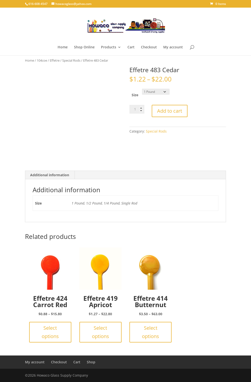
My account (173, 47)
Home (63, 47)
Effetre (55, 60)
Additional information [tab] (49, 175)
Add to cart (169, 111)
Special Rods (71, 60)
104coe (42, 60)
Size (135, 95)
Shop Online (84, 47)
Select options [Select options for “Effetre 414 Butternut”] (150, 332)
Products (108, 47)
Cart (131, 47)
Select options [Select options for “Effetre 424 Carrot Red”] (50, 332)
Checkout (149, 47)
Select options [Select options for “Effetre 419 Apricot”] (100, 332)
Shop (91, 362)
